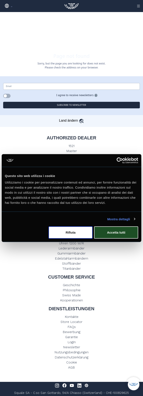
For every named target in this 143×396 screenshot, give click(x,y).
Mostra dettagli (118, 219)
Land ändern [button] (71, 120)
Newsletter (71, 347)
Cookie (71, 362)
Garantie (71, 337)
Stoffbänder (71, 263)
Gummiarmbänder (71, 253)
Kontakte (71, 317)
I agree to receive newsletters (75, 95)
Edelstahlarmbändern (71, 258)
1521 (71, 146)
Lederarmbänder (71, 248)
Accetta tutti (116, 232)
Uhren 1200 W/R (71, 243)
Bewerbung (71, 332)
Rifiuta (71, 232)
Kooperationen (71, 300)
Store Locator (71, 322)
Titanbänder (71, 269)
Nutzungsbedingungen (71, 352)
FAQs (71, 327)
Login (71, 342)
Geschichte (71, 285)
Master (71, 151)
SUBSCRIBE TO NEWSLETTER (71, 104)
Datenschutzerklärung (71, 357)
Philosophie (72, 290)
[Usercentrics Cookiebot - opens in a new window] (119, 160)
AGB (71, 367)
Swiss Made (71, 295)
